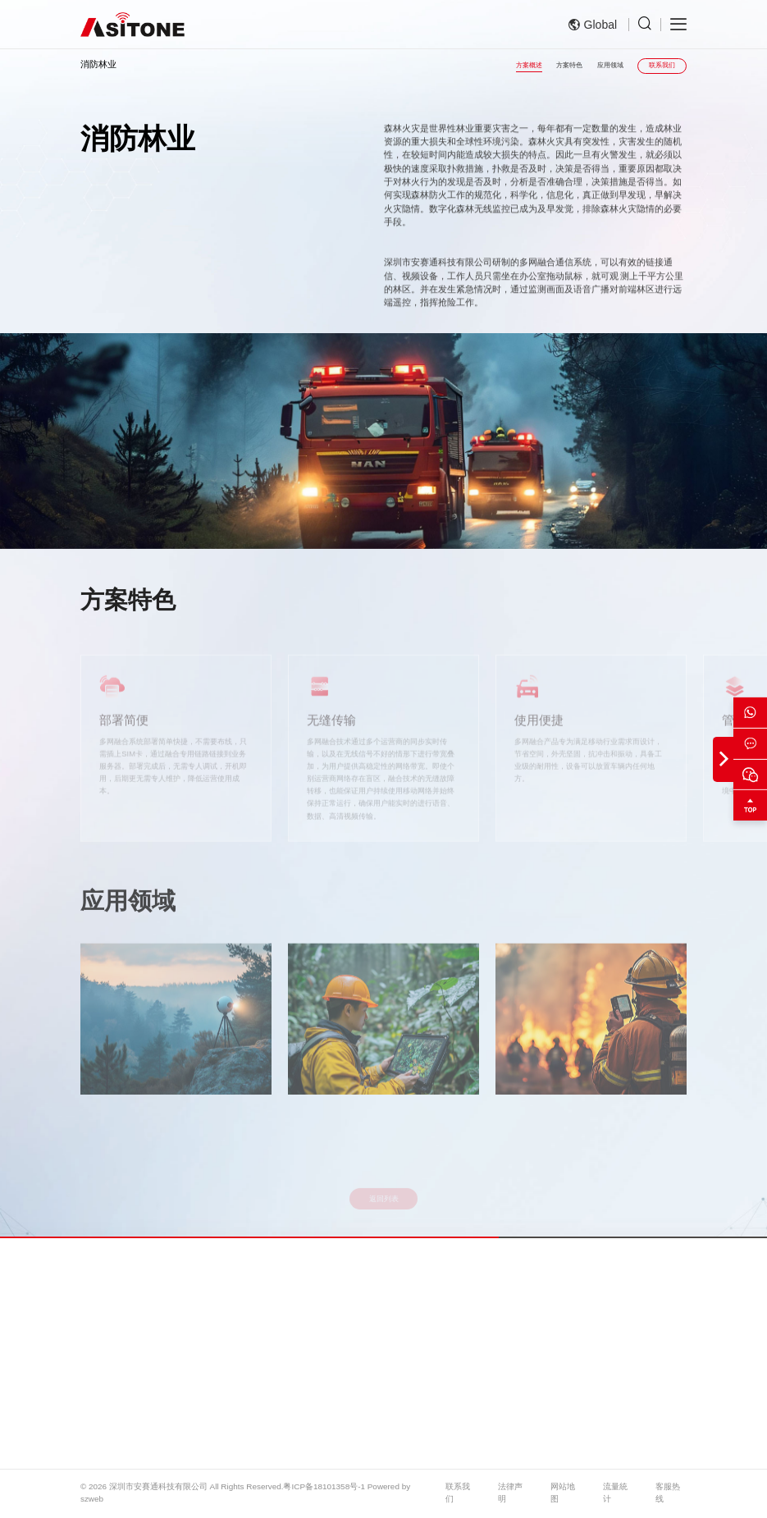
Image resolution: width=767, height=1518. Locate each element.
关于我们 (667, 1301)
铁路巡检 (408, 1415)
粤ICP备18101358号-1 (324, 1486)
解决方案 (130, 184)
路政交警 (408, 1401)
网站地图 (562, 1492)
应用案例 (473, 1301)
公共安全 (408, 1358)
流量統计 (615, 1492)
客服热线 (667, 1492)
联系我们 (662, 65)
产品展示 (293, 1301)
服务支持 (538, 1301)
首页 (90, 184)
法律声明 (510, 1492)
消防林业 (408, 1343)
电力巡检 (408, 1387)
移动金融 (408, 1429)
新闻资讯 (602, 1301)
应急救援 (408, 1329)
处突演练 (408, 1372)
